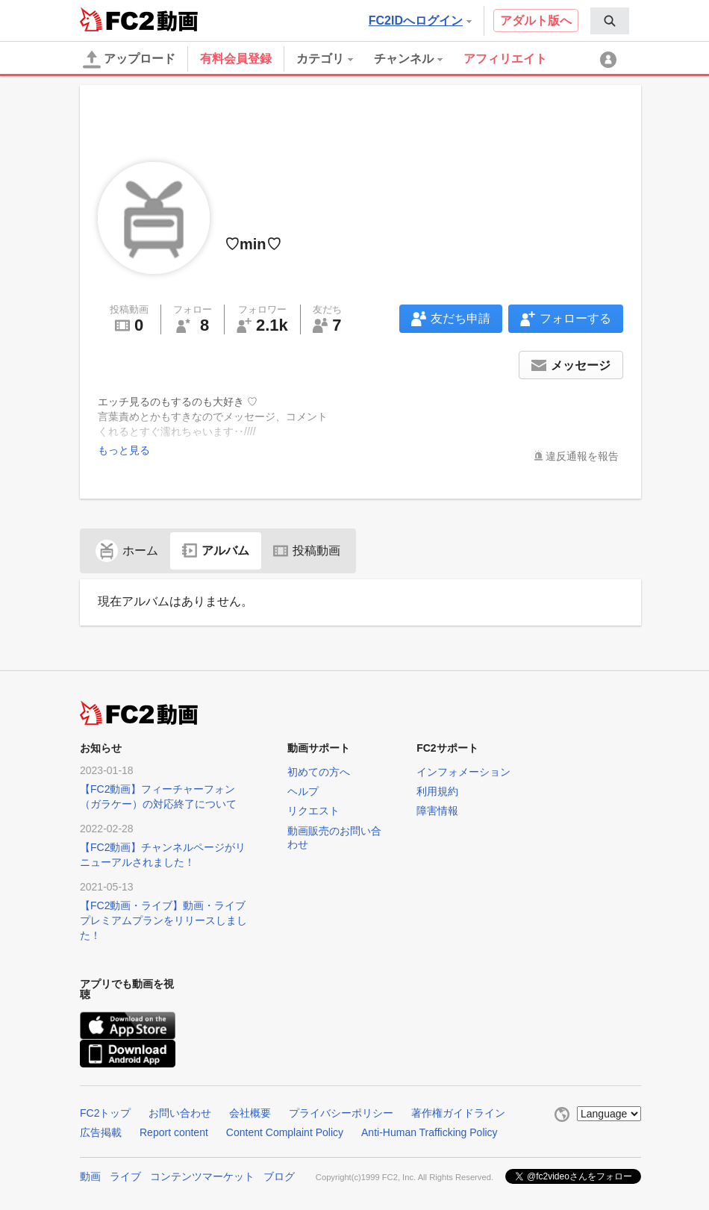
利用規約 (437, 791)
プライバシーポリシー (341, 1113)
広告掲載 (101, 1132)
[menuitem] (609, 20)
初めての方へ (318, 772)
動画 (90, 1176)
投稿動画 (306, 550)
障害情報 (437, 811)
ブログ (279, 1176)
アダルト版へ (536, 20)
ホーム (127, 550)
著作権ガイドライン (458, 1113)
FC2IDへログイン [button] (420, 20)
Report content (174, 1132)
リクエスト (313, 811)
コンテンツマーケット (202, 1176)
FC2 (117, 19)
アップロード (129, 60)
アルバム (215, 550)
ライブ (125, 1176)
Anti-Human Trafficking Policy (429, 1132)
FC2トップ (105, 1113)
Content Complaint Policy (284, 1132)
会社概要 (250, 1113)
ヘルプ (303, 791)
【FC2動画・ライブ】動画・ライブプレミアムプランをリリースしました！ (163, 920)
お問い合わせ (180, 1113)
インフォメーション (463, 772)
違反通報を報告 (582, 456)
